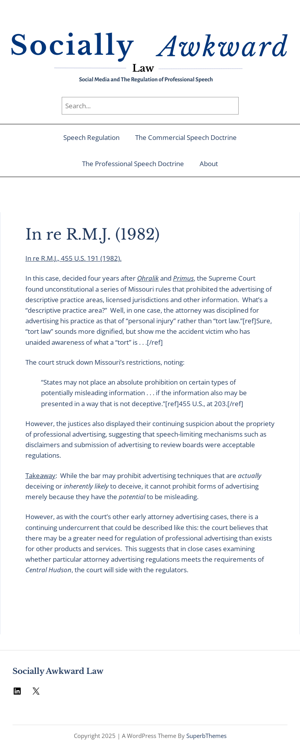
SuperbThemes (206, 736)
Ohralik (148, 278)
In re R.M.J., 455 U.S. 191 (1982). (73, 258)
